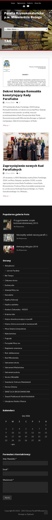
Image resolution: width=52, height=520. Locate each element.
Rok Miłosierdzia (11, 358)
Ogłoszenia (21, 3)
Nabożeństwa (10, 333)
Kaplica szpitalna (11, 304)
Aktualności (9, 266)
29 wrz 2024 (9, 173)
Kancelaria (9, 295)
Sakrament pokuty (12, 372)
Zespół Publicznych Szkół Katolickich (19, 396)
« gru (13, 444)
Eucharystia (9, 285)
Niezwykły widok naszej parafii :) (31, 234)
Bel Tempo (9, 276)
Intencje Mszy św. (12, 290)
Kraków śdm (10, 314)
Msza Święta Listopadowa (15, 329)
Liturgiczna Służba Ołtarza (15, 401)
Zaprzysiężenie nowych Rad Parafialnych (23, 167)
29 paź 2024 (9, 102)
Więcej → (6, 125)
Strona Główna (11, 387)
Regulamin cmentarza (13, 348)
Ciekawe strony (11, 280)
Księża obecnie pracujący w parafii (18, 319)
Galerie (30, 3)
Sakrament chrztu (12, 363)
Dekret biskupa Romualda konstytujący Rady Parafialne (22, 95)
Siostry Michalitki (12, 377)
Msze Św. (38, 3)
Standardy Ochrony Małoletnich (18, 382)
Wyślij (7, 498)
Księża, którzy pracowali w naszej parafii (21, 324)
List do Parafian (13, 271)
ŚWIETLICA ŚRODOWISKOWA (17, 392)
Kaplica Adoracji (11, 300)
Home (13, 3)
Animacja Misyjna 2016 (27, 246)
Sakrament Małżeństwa (14, 367)
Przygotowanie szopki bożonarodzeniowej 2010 (26, 221)
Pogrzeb (8, 338)
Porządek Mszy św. (12, 343)
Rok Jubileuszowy (12, 353)
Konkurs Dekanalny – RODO (16, 309)
